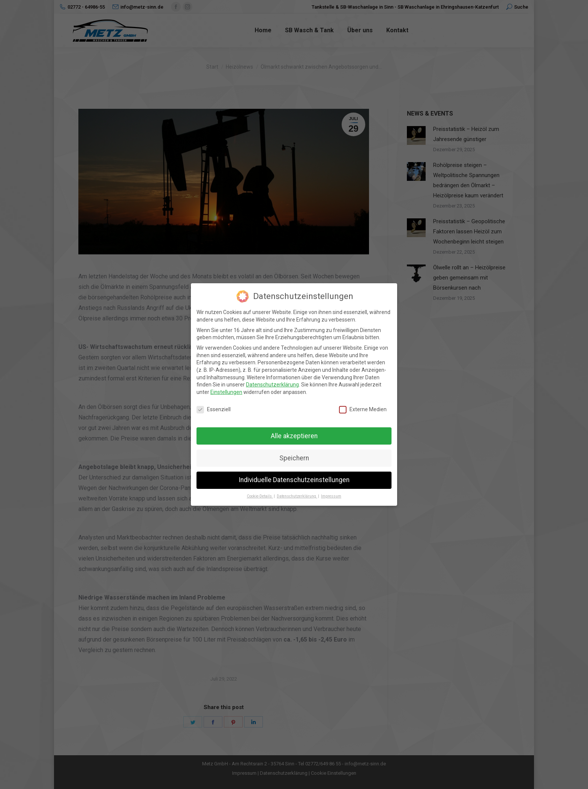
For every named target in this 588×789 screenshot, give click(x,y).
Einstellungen (226, 392)
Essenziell (213, 409)
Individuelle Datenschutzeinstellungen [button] (294, 480)
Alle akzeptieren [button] (294, 436)
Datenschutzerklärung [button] (297, 496)
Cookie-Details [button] (260, 496)
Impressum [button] (331, 496)
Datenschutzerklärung (272, 385)
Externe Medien (363, 409)
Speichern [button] (294, 458)
